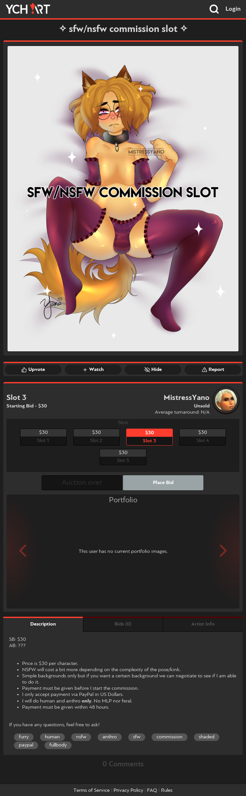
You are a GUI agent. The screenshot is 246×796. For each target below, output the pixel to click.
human (52, 737)
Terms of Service (92, 790)
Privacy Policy (128, 790)
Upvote (33, 369)
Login (233, 9)
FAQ (152, 790)
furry (24, 737)
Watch (93, 369)
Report (213, 369)
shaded (206, 737)
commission (170, 737)
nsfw (81, 737)
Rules (166, 790)
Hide (153, 369)
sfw (136, 737)
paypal (26, 745)
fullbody (58, 745)
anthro (109, 737)
